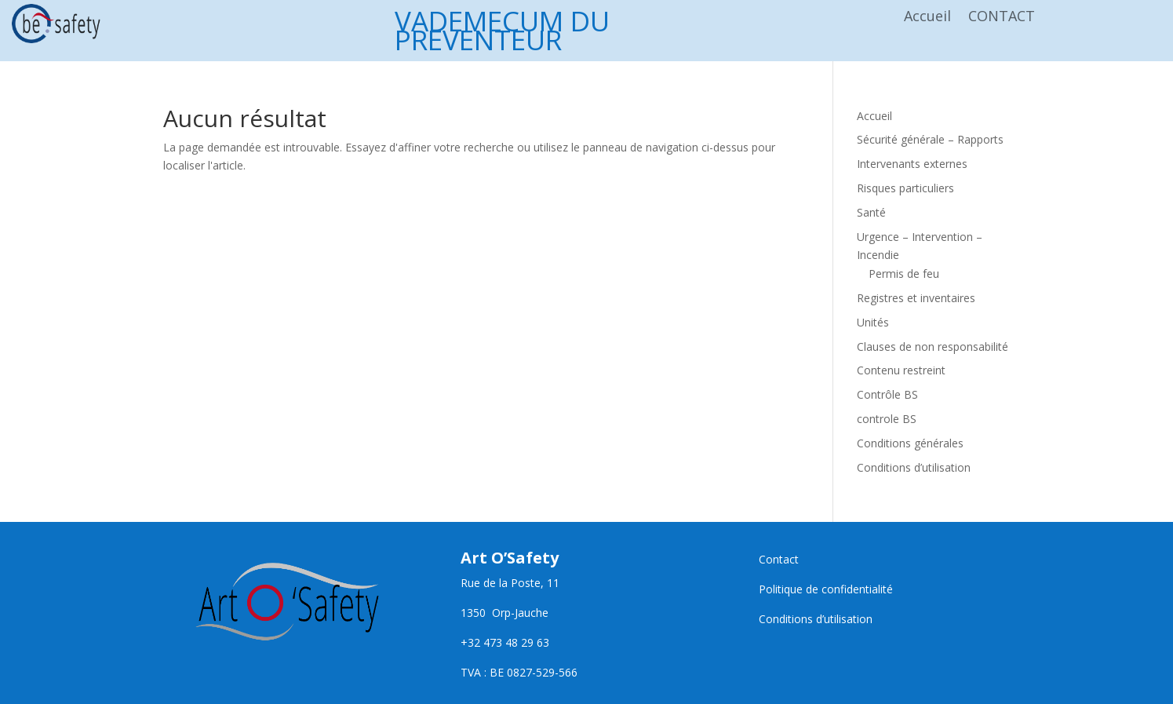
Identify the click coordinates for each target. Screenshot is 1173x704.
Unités (873, 322)
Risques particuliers (905, 188)
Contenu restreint (901, 370)
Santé (871, 212)
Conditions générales (910, 443)
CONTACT (1001, 17)
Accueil (927, 17)
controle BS (886, 418)
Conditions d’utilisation (914, 467)
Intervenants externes (912, 163)
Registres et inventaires (916, 297)
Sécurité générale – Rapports (930, 139)
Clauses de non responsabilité (932, 346)
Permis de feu (904, 273)
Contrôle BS (887, 394)
